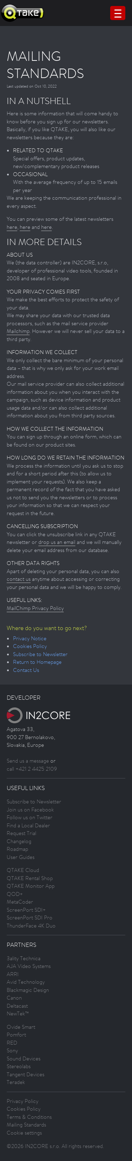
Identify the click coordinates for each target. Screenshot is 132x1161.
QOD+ (15, 894)
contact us (19, 579)
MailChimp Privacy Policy (35, 608)
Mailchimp (18, 331)
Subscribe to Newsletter (40, 654)
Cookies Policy (30, 646)
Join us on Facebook (30, 809)
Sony (12, 1050)
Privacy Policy (22, 1101)
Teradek (16, 1082)
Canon (14, 997)
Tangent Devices (25, 1074)
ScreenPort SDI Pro (29, 917)
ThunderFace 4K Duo (31, 925)
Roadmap (17, 849)
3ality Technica (23, 958)
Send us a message (28, 760)
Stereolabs (19, 1066)
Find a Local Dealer (28, 825)
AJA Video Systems (29, 966)
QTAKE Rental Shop (30, 878)
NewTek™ (18, 1013)
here (12, 227)
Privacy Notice (29, 638)
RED (12, 1042)
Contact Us (26, 670)
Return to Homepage (37, 662)
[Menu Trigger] (117, 13)
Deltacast (17, 1005)
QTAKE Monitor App (31, 886)
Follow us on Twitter (29, 817)
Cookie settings (24, 1132)
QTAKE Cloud (23, 870)
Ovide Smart (21, 1027)
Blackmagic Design (28, 990)
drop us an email (56, 542)
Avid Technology (26, 982)
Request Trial (21, 833)
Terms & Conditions (29, 1117)
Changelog (19, 841)
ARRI (13, 974)
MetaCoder (20, 901)
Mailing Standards (26, 1124)
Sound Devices (23, 1058)
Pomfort (16, 1034)
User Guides (20, 857)
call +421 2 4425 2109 (32, 768)
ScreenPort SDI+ (26, 909)
